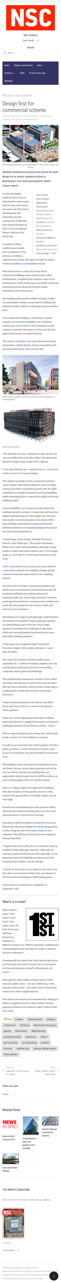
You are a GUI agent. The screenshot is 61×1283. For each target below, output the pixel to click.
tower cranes (38, 830)
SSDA (22, 73)
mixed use (31, 1036)
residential (21, 221)
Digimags (8, 81)
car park (40, 259)
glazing (22, 667)
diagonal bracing (45, 527)
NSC (36, 116)
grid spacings (35, 617)
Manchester (21, 1030)
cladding (48, 574)
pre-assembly (10, 1042)
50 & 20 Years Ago (37, 73)
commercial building (13, 275)
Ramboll (45, 1042)
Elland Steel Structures (45, 1025)
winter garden (11, 1054)
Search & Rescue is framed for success (49, 1132)
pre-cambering (29, 1042)
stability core (23, 1048)
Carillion (19, 1019)
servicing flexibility (46, 492)
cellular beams (23, 345)
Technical (8, 73)
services (8, 1048)
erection (40, 826)
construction (9, 570)
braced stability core (30, 322)
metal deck (12, 349)
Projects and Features (23, 65)
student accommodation (25, 263)
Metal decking (38, 1030)
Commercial (9, 1025)
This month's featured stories (24, 119)
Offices (44, 1036)
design (27, 539)
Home (6, 65)
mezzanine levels (12, 1036)
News (39, 65)
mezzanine (30, 811)
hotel (21, 259)
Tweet (5, 1094)
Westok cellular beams (45, 1048)
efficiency (24, 1025)
